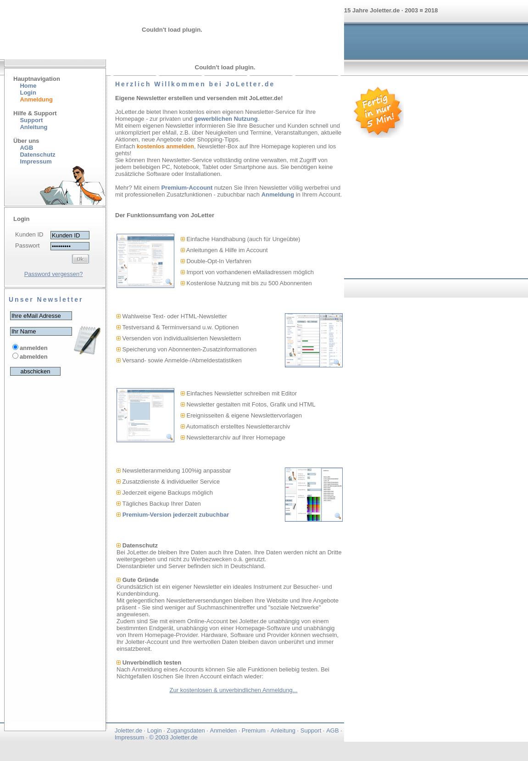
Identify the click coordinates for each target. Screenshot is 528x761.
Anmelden (223, 730)
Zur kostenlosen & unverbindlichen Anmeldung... (234, 690)
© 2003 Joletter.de (173, 737)
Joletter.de (128, 730)
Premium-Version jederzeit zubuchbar (175, 514)
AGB (26, 147)
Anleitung (33, 127)
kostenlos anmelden (165, 146)
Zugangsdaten (186, 730)
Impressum (129, 737)
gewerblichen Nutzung (226, 118)
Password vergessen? (53, 274)
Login (28, 92)
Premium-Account (186, 187)
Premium (254, 730)
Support (31, 120)
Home (28, 85)
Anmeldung (278, 194)
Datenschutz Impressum (34, 158)
